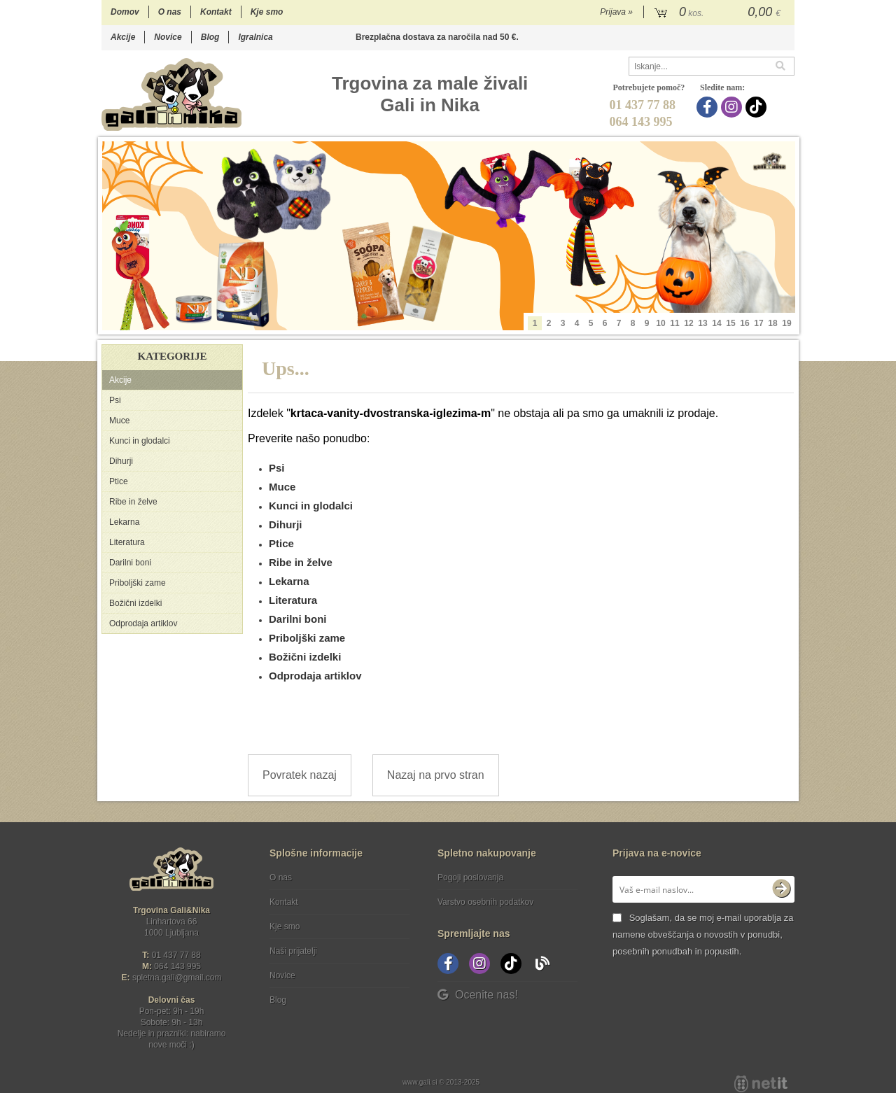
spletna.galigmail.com (177, 977)
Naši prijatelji (293, 951)
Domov (125, 12)
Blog (210, 37)
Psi (115, 400)
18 (772, 323)
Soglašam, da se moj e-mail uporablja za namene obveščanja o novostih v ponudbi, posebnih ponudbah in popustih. (702, 934)
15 (730, 323)
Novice (167, 37)
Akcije (123, 37)
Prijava (616, 12)
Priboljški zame (137, 583)
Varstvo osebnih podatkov (485, 902)
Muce (119, 420)
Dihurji (121, 461)
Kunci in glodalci (139, 441)
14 (716, 323)
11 (674, 323)
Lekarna (124, 522)
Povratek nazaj (299, 775)
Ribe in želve (133, 502)
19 (786, 323)
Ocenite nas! (478, 995)
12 (688, 323)
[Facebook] (708, 107)
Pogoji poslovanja (470, 877)
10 (660, 323)
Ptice (118, 481)
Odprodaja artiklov (143, 623)
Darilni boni (130, 562)
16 (744, 323)
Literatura (127, 542)
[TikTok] (758, 107)
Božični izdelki (135, 603)
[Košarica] (719, 12)
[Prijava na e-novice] (781, 889)
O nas (169, 12)
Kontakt (216, 12)
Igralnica (255, 37)
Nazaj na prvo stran (435, 775)
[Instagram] (733, 107)
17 (758, 323)
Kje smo (267, 12)
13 (702, 323)
